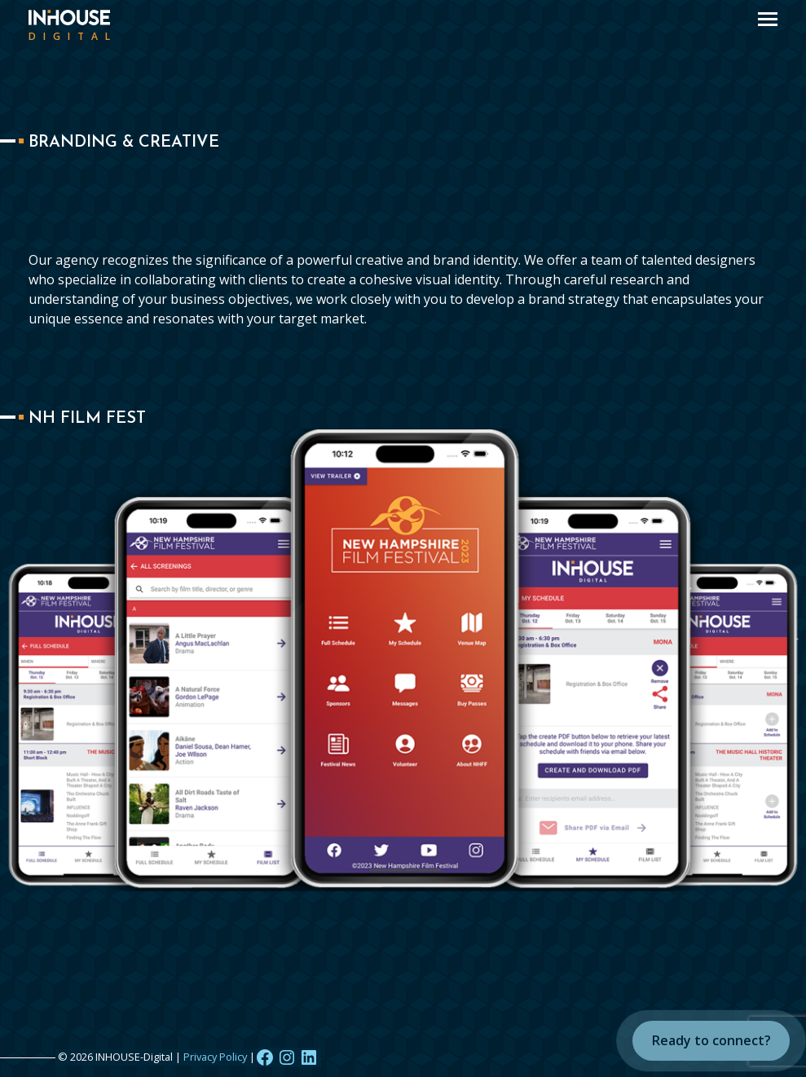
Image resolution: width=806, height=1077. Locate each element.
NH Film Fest (87, 419)
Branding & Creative (124, 142)
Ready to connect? (711, 1040)
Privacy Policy (215, 1056)
